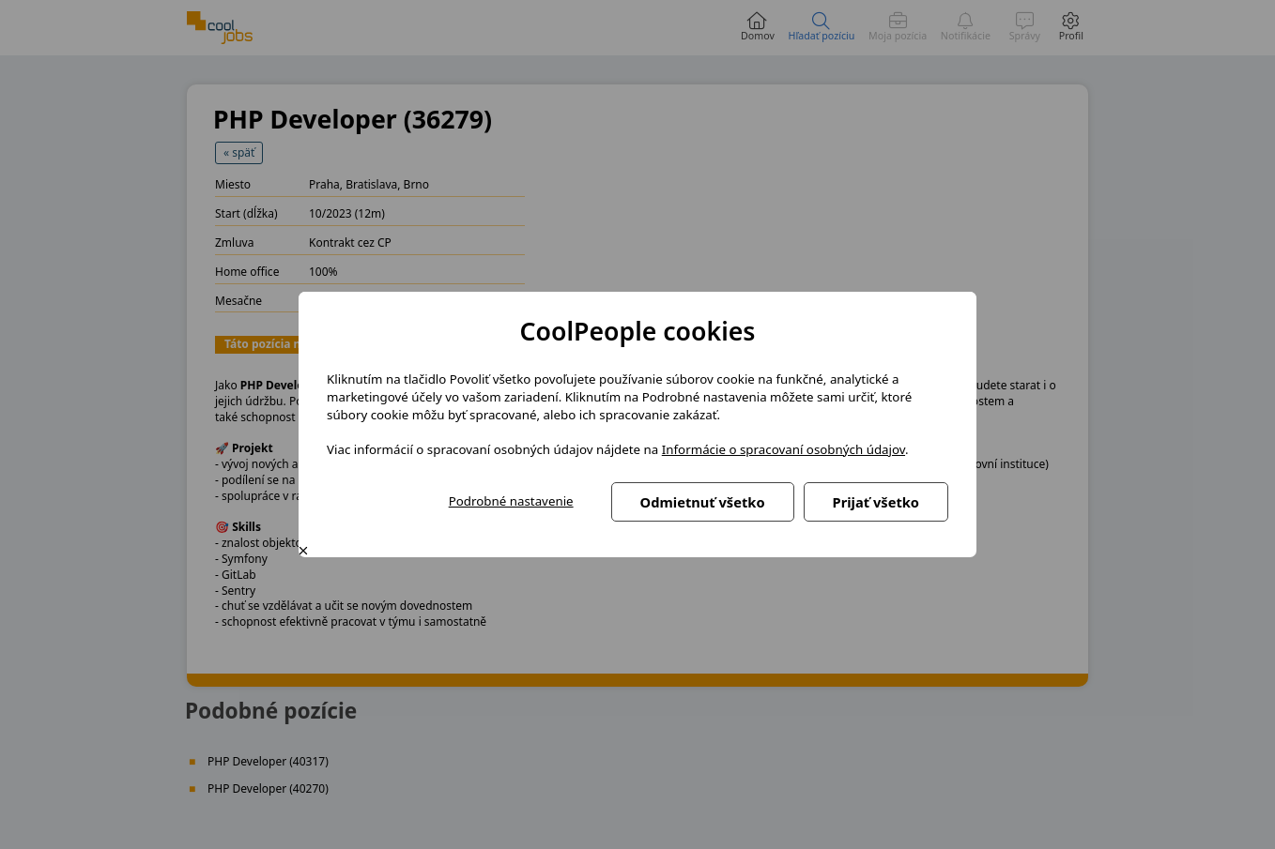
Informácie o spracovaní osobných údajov (783, 449)
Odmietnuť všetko (702, 502)
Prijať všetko (876, 502)
